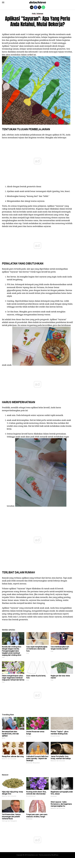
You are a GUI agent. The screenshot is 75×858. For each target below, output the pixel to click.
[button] (3, 2)
